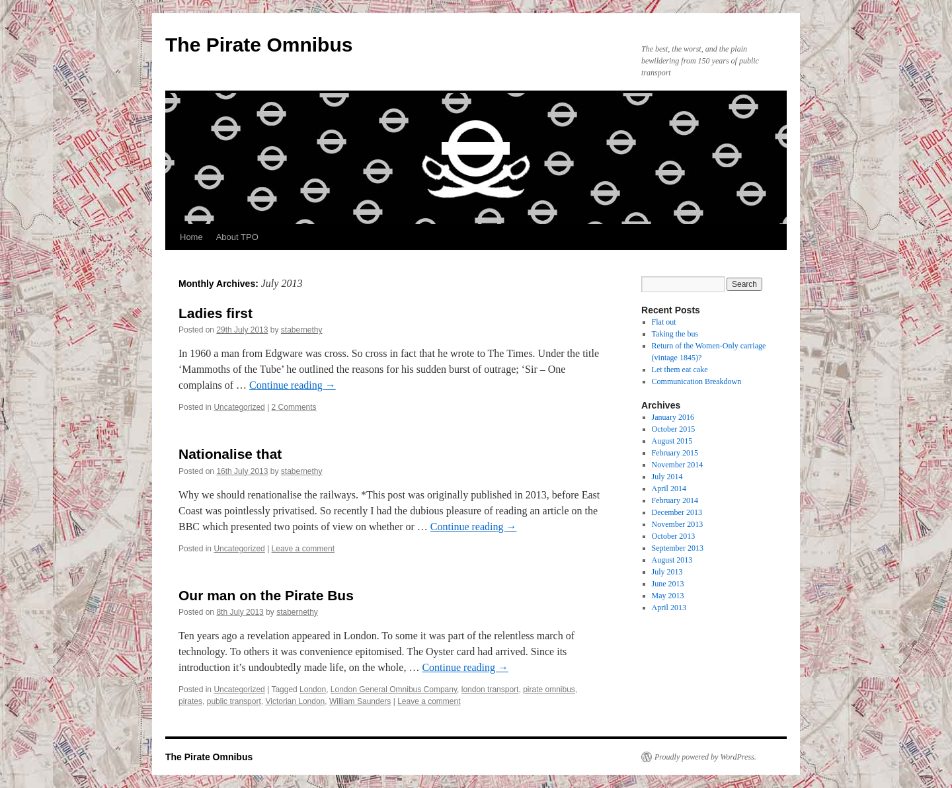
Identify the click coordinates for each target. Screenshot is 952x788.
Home (191, 237)
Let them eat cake (680, 369)
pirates (190, 701)
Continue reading (292, 385)
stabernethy (302, 330)
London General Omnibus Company (394, 689)
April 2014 (669, 488)
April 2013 (669, 607)
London (312, 689)
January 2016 (673, 417)
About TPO (237, 237)
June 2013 (668, 583)
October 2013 (673, 536)
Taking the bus (675, 333)
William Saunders (360, 701)
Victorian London (295, 701)
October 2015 (673, 429)
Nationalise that (230, 453)
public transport (234, 701)
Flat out (664, 322)
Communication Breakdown (697, 381)
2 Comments (294, 407)
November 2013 (677, 524)
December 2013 (677, 512)
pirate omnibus (549, 689)
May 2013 (668, 595)
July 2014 (667, 476)
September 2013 (677, 548)
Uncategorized (239, 407)
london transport (490, 689)
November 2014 (677, 464)
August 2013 (672, 560)
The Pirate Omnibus (258, 45)
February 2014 (675, 500)
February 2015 (675, 452)
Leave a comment (303, 548)
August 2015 (672, 441)
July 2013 (667, 571)
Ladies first (215, 313)
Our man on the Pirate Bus (266, 595)
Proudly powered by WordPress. (705, 757)
